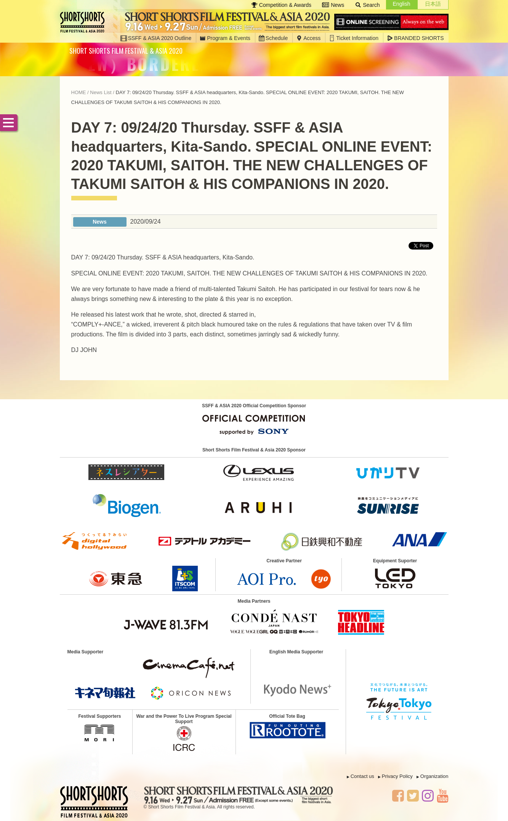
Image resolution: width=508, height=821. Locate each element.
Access (308, 38)
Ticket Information (353, 38)
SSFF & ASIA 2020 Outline (156, 38)
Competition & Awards (281, 5)
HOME (78, 92)
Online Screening (391, 22)
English (401, 4)
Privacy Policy (397, 776)
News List (100, 92)
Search (367, 5)
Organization (434, 776)
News (333, 5)
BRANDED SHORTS (415, 38)
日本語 (433, 4)
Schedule (273, 38)
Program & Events (225, 38)
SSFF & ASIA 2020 (84, 22)
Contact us (362, 776)
